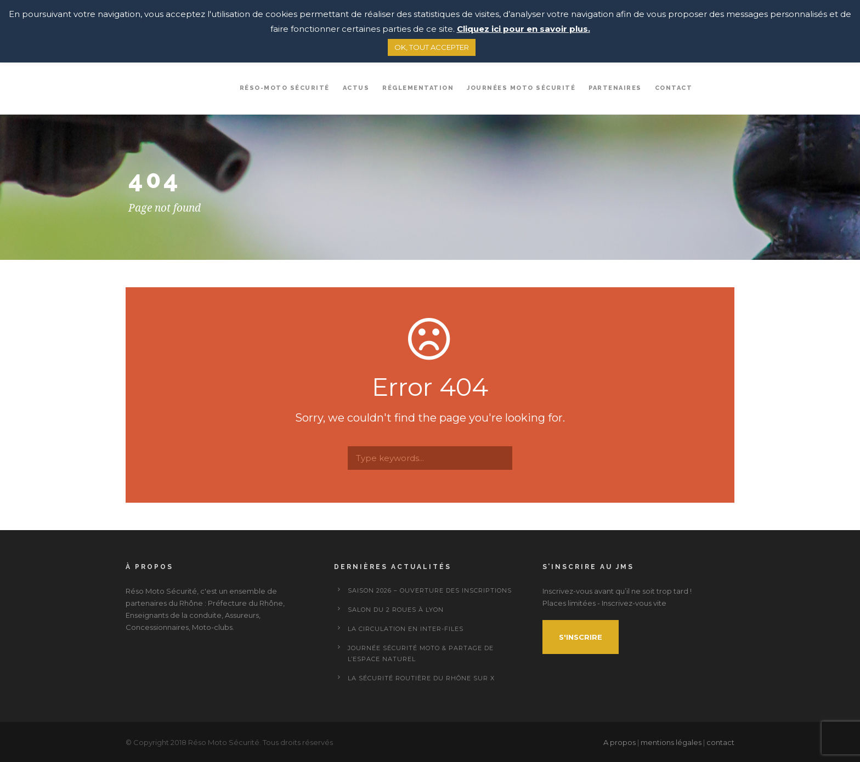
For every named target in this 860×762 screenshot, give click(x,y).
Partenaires (615, 88)
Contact (674, 88)
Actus (356, 88)
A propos (620, 742)
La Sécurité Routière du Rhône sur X (421, 678)
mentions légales (671, 742)
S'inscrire (580, 637)
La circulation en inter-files (405, 629)
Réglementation (418, 88)
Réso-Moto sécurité (285, 88)
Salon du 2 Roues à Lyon (396, 609)
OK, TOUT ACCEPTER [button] (431, 47)
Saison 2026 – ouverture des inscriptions (430, 590)
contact (720, 742)
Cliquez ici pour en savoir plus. (523, 29)
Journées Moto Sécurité (521, 88)
